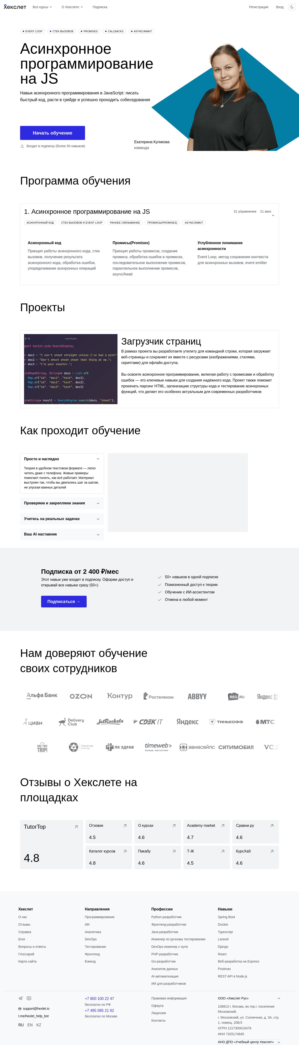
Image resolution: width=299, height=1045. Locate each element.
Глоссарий (26, 954)
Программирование (99, 917)
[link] (51, 844)
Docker (223, 924)
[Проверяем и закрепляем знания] (62, 503)
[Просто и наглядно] (62, 459)
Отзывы (24, 924)
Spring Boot (226, 917)
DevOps (91, 939)
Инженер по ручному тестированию (178, 939)
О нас (22, 917)
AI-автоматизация (164, 976)
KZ (38, 1025)
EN (30, 1025)
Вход (280, 7)
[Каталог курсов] (108, 857)
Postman (224, 969)
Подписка (100, 7)
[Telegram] (20, 999)
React (222, 954)
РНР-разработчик (164, 954)
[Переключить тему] (292, 7)
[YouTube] (29, 999)
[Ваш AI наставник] (62, 534)
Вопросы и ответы (32, 947)
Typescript (225, 932)
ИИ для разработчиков (168, 983)
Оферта (157, 1006)
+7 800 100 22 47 (99, 999)
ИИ (87, 924)
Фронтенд (92, 954)
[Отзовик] (108, 831)
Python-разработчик (166, 917)
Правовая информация (169, 998)
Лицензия (158, 1013)
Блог (21, 939)
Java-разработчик (164, 932)
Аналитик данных (164, 969)
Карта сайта (27, 961)
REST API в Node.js (232, 976)
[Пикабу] (157, 857)
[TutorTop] (51, 844)
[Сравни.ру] (255, 831)
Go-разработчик (163, 961)
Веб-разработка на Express (238, 961)
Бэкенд (90, 961)
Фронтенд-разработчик (168, 924)
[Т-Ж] (206, 857)
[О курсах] (157, 831)
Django (223, 947)
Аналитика (93, 932)
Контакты (158, 1020)
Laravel (223, 939)
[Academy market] (206, 831)
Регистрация (258, 7)
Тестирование (95, 947)
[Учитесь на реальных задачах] (62, 519)
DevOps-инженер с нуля (169, 947)
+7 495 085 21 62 (99, 1011)
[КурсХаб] (255, 857)
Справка (24, 932)
